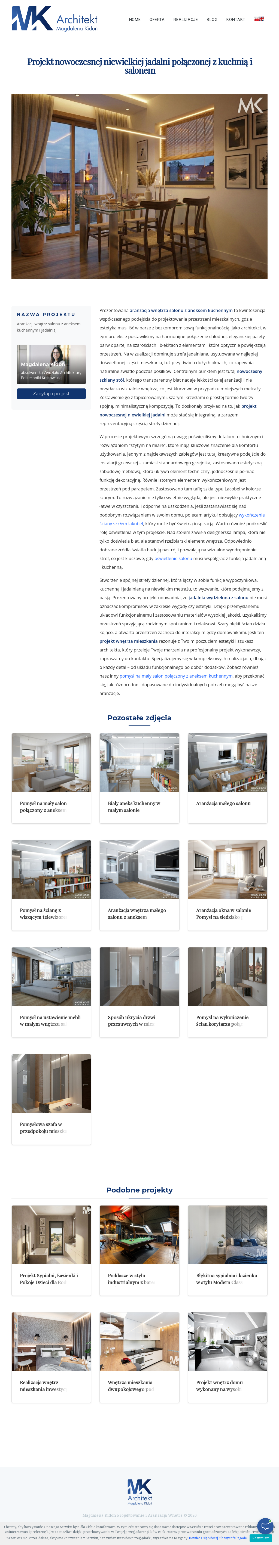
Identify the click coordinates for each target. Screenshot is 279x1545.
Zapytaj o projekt (51, 393)
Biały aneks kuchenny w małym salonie (134, 806)
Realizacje (186, 19)
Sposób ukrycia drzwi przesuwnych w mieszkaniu (138, 1020)
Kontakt (235, 19)
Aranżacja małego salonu (223, 803)
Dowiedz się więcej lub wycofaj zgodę (218, 1538)
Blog (212, 19)
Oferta (157, 19)
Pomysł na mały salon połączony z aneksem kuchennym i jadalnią (43, 810)
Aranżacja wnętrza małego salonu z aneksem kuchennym (137, 916)
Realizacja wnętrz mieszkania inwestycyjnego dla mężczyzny (50, 1389)
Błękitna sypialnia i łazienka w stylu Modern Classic (226, 1278)
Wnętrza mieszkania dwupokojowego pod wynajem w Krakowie (131, 1389)
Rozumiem (260, 1538)
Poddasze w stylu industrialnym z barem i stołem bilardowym (134, 1282)
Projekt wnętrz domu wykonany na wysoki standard (219, 1389)
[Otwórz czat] (265, 1526)
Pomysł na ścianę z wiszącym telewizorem (45, 913)
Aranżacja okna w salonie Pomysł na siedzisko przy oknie (223, 916)
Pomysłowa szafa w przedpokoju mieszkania (47, 1127)
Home (135, 19)
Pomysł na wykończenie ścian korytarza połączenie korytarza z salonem (225, 1024)
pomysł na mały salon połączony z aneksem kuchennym (176, 676)
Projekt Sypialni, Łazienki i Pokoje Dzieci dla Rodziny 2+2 (49, 1282)
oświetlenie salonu (173, 558)
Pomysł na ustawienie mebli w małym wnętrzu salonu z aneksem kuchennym (50, 1024)
